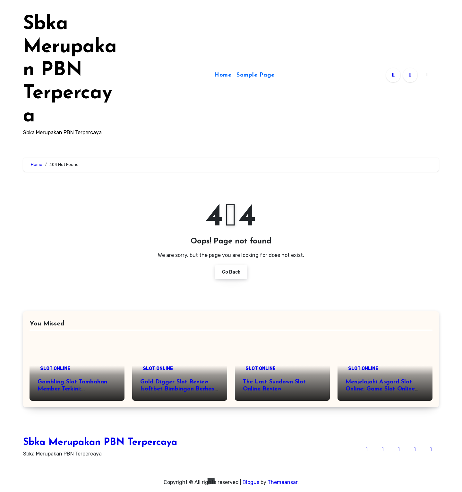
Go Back (231, 272)
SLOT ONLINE (55, 368)
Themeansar (282, 482)
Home (222, 75)
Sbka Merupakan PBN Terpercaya (70, 70)
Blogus (251, 482)
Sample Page (255, 75)
